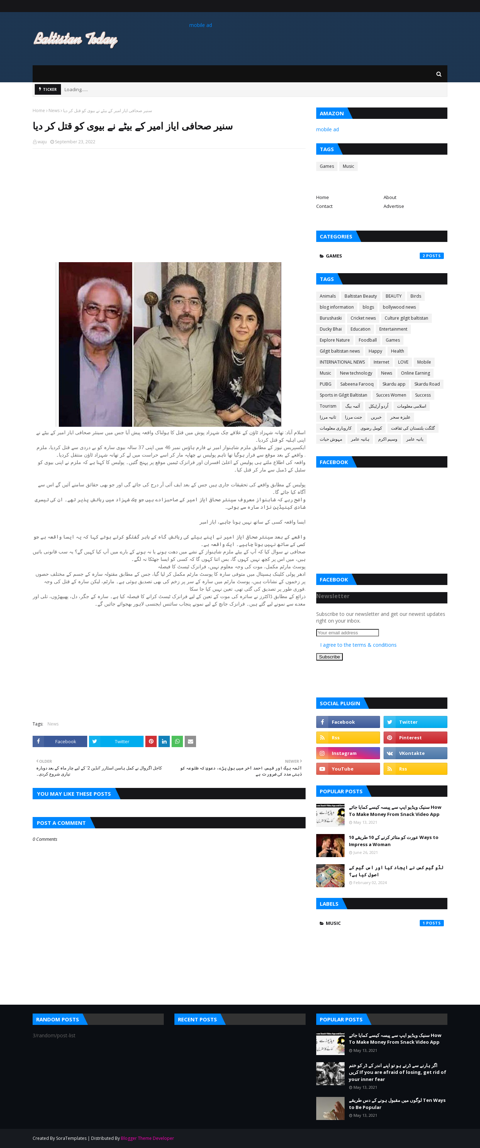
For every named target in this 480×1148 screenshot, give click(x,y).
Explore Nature (335, 340)
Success (423, 395)
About (390, 197)
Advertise (394, 206)
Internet (381, 362)
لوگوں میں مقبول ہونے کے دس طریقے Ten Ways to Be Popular (397, 1103)
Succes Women (391, 395)
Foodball (368, 340)
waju (42, 142)
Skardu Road (427, 384)
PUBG (325, 384)
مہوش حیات (331, 439)
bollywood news (399, 307)
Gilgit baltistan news (340, 351)
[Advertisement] (169, 205)
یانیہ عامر (414, 439)
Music (348, 166)
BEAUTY (394, 296)
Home (39, 110)
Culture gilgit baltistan (406, 318)
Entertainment (393, 329)
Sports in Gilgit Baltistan (343, 395)
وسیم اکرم (387, 439)
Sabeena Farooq (357, 384)
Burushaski (331, 318)
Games (327, 166)
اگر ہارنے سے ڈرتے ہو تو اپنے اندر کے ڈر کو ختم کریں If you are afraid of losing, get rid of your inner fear (397, 1072)
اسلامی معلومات (411, 406)
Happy (375, 351)
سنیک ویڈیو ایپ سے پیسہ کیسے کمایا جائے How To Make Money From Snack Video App (395, 810)
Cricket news (363, 318)
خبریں (376, 417)
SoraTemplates (71, 1138)
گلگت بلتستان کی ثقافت (413, 428)
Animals (328, 296)
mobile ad (200, 25)
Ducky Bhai (331, 329)
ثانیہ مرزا (328, 417)
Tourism (328, 406)
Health (397, 351)
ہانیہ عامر (360, 439)
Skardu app (394, 384)
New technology (356, 373)
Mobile (424, 362)
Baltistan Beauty (361, 296)
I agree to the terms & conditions (358, 644)
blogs (368, 307)
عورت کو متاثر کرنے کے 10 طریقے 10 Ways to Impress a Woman (394, 841)
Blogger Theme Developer (147, 1138)
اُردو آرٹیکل (378, 406)
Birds (416, 296)
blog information (337, 307)
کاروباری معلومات (336, 428)
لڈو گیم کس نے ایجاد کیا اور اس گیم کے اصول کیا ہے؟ (396, 871)
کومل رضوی (371, 428)
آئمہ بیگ (352, 406)
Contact (324, 206)
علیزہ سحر (400, 417)
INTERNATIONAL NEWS (342, 362)
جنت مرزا (353, 417)
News (54, 110)
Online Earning (415, 373)
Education (360, 329)
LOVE (403, 362)
